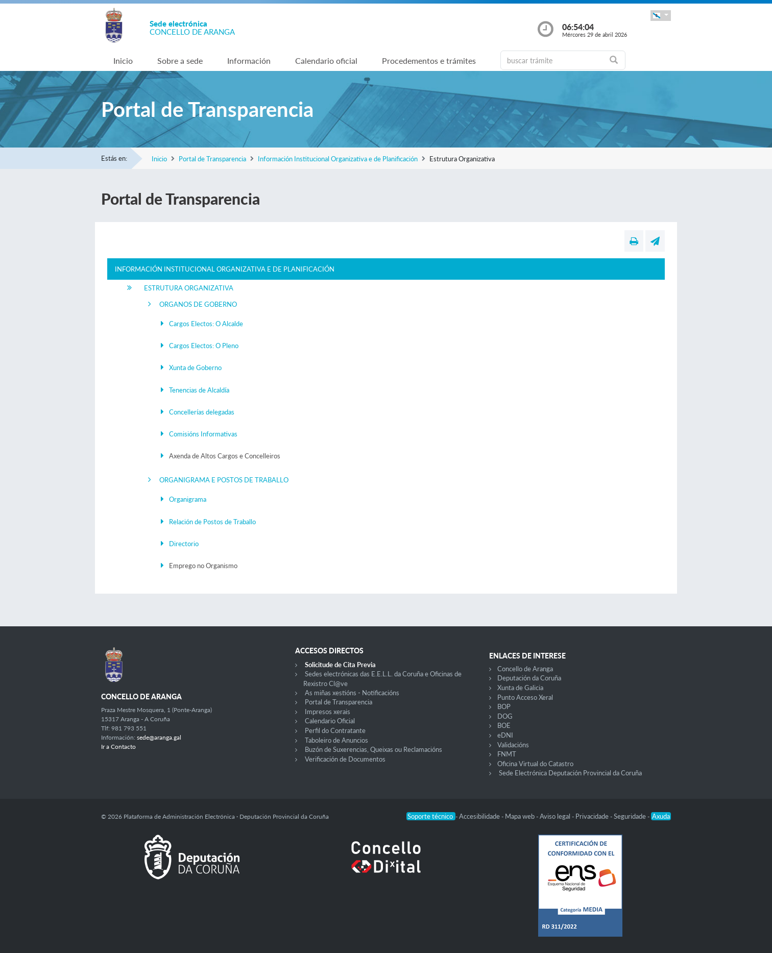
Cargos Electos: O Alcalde (206, 324)
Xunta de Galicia (520, 687)
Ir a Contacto (118, 746)
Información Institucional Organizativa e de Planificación (338, 159)
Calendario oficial (326, 60)
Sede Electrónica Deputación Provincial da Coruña (570, 773)
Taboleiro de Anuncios (336, 740)
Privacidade (592, 816)
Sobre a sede (180, 60)
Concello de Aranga (525, 669)
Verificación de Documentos (345, 759)
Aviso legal (556, 816)
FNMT (506, 754)
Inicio (123, 60)
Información (249, 60)
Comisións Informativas (203, 434)
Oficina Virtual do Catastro (535, 764)
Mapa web (520, 816)
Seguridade (630, 816)
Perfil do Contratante (335, 730)
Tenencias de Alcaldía (199, 390)
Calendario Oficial (330, 721)
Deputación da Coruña (529, 678)
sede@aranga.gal (159, 737)
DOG (505, 716)
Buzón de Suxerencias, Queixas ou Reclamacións (373, 749)
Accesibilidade (480, 816)
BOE (504, 725)
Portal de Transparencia (212, 159)
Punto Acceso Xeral (525, 697)
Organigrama (187, 499)
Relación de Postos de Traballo (212, 522)
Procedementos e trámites (429, 60)
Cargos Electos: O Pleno (203, 345)
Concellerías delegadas (201, 412)
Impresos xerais (327, 711)
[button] (660, 15)
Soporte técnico (430, 816)
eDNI (505, 735)
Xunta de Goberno (195, 367)
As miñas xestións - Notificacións (352, 693)
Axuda (661, 816)
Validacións (513, 745)
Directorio (184, 544)
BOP (504, 706)
